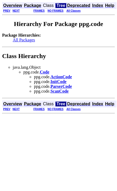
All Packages (24, 40)
